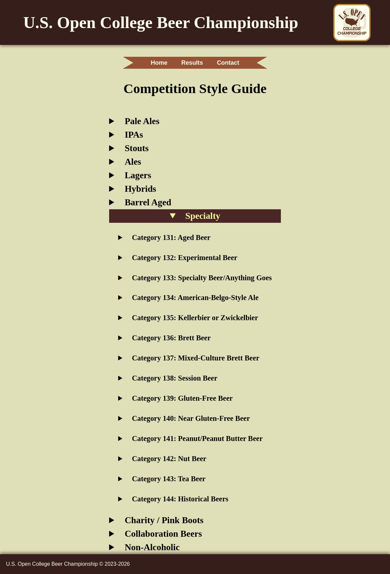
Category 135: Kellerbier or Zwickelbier (195, 318)
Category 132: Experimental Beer (184, 257)
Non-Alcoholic (152, 547)
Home (155, 62)
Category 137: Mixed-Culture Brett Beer (195, 358)
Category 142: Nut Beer (169, 459)
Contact (232, 62)
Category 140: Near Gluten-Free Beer (191, 418)
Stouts (137, 148)
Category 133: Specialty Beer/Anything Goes (202, 278)
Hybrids (140, 189)
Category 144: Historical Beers (180, 499)
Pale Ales (142, 121)
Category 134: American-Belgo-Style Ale (195, 297)
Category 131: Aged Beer (171, 237)
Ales (133, 162)
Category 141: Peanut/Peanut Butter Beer (197, 438)
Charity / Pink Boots (164, 520)
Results (192, 62)
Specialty (202, 216)
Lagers (138, 175)
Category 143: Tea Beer (168, 479)
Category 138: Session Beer (174, 378)
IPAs (134, 135)
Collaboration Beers (163, 534)
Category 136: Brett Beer (171, 338)
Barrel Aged (148, 202)
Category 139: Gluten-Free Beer (182, 398)
